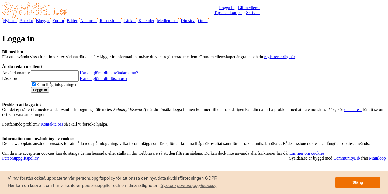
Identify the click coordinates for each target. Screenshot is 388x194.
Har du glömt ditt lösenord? (103, 78)
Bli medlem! (249, 7)
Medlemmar (167, 20)
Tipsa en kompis (228, 12)
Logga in (226, 7)
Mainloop (377, 158)
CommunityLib (346, 158)
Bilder (72, 20)
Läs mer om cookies (306, 153)
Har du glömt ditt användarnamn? (109, 73)
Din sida (188, 20)
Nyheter (10, 20)
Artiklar (26, 20)
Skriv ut (253, 12)
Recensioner (110, 20)
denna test (353, 109)
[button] (188, 186)
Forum (58, 20)
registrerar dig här (279, 56)
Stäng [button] (357, 182)
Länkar (130, 20)
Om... (203, 20)
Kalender (146, 20)
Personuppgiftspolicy (20, 158)
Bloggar (43, 20)
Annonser (88, 20)
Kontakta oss (52, 124)
